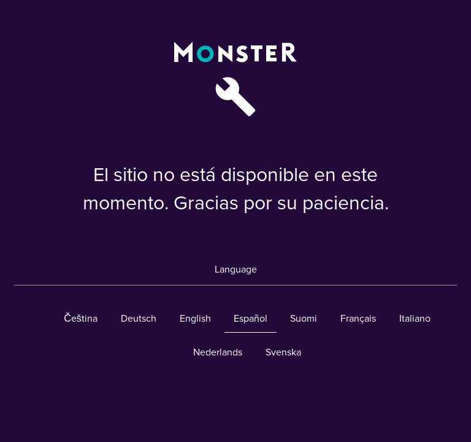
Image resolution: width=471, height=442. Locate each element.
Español (250, 318)
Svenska (283, 352)
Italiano (415, 318)
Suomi (303, 318)
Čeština (81, 318)
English (195, 318)
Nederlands (217, 352)
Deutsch (138, 318)
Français (358, 318)
